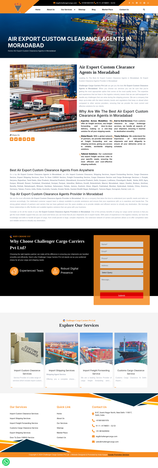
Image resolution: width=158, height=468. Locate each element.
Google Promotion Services (118, 465)
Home (38, 10)
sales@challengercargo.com (107, 452)
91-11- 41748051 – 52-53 (99, 3)
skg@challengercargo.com (70, 3)
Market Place (107, 10)
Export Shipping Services (20, 443)
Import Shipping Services (20, 429)
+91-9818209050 (102, 442)
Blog (94, 10)
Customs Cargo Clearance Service (24, 439)
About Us (51, 10)
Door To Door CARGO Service (22, 448)
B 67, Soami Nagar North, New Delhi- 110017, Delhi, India (113, 424)
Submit (128, 306)
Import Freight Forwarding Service (24, 434)
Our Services (66, 10)
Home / (11, 56)
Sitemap (82, 10)
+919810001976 (85, 3)
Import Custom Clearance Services (24, 424)
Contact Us (124, 10)
